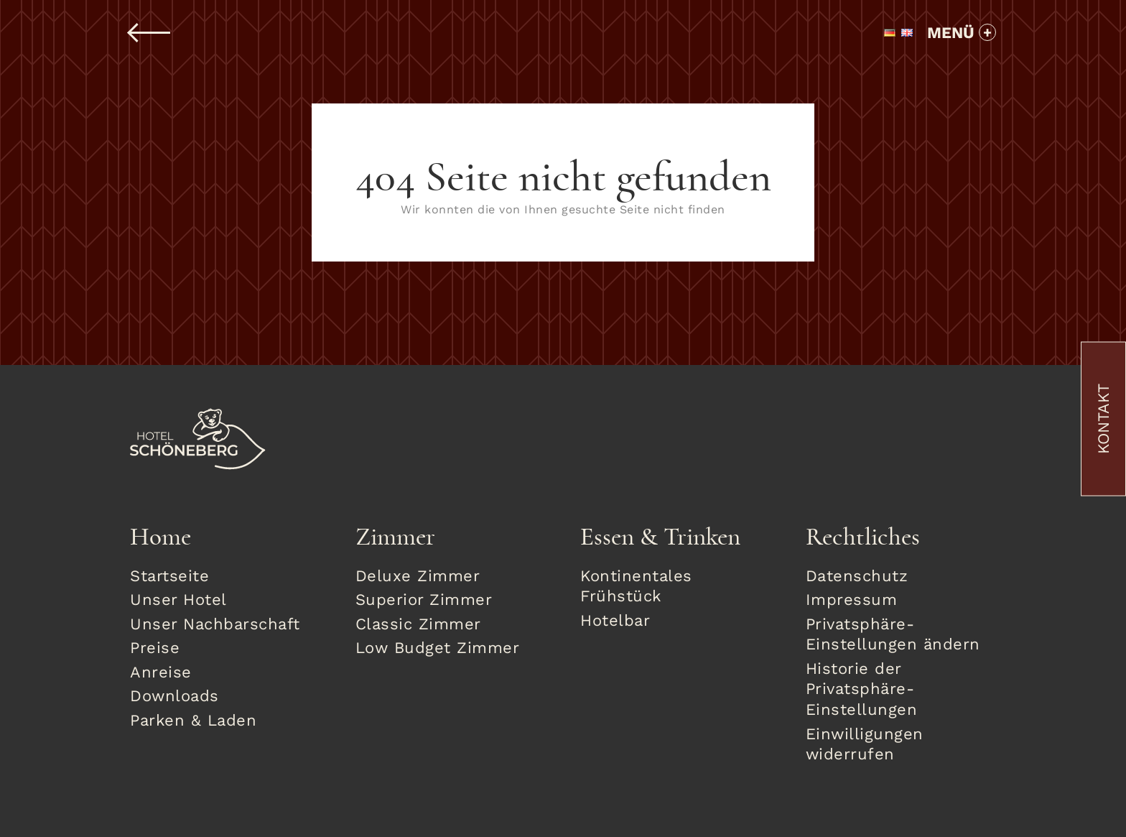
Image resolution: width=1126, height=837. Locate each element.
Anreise (161, 672)
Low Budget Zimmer (437, 648)
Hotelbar (615, 620)
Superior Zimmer (424, 600)
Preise (155, 648)
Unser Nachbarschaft (215, 624)
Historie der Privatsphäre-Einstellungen (862, 689)
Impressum (852, 600)
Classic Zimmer (418, 624)
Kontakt (1103, 419)
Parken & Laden (193, 720)
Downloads (174, 696)
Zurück (150, 32)
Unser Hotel (178, 600)
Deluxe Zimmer (417, 576)
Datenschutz (857, 576)
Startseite (169, 576)
